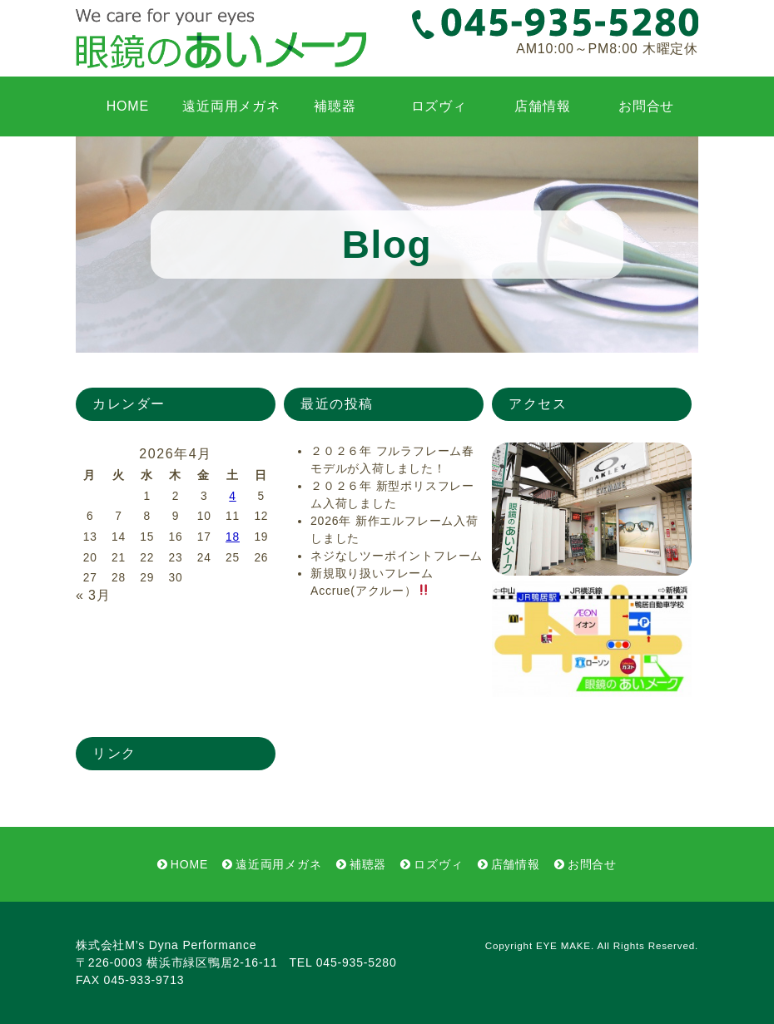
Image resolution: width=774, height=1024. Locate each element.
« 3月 (93, 595)
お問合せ (646, 106)
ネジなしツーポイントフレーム (396, 555)
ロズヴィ (439, 106)
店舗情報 (542, 106)
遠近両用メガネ (231, 106)
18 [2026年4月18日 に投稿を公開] (233, 537)
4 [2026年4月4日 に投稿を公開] (232, 496)
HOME (128, 106)
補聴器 (334, 106)
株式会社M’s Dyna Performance (166, 945)
